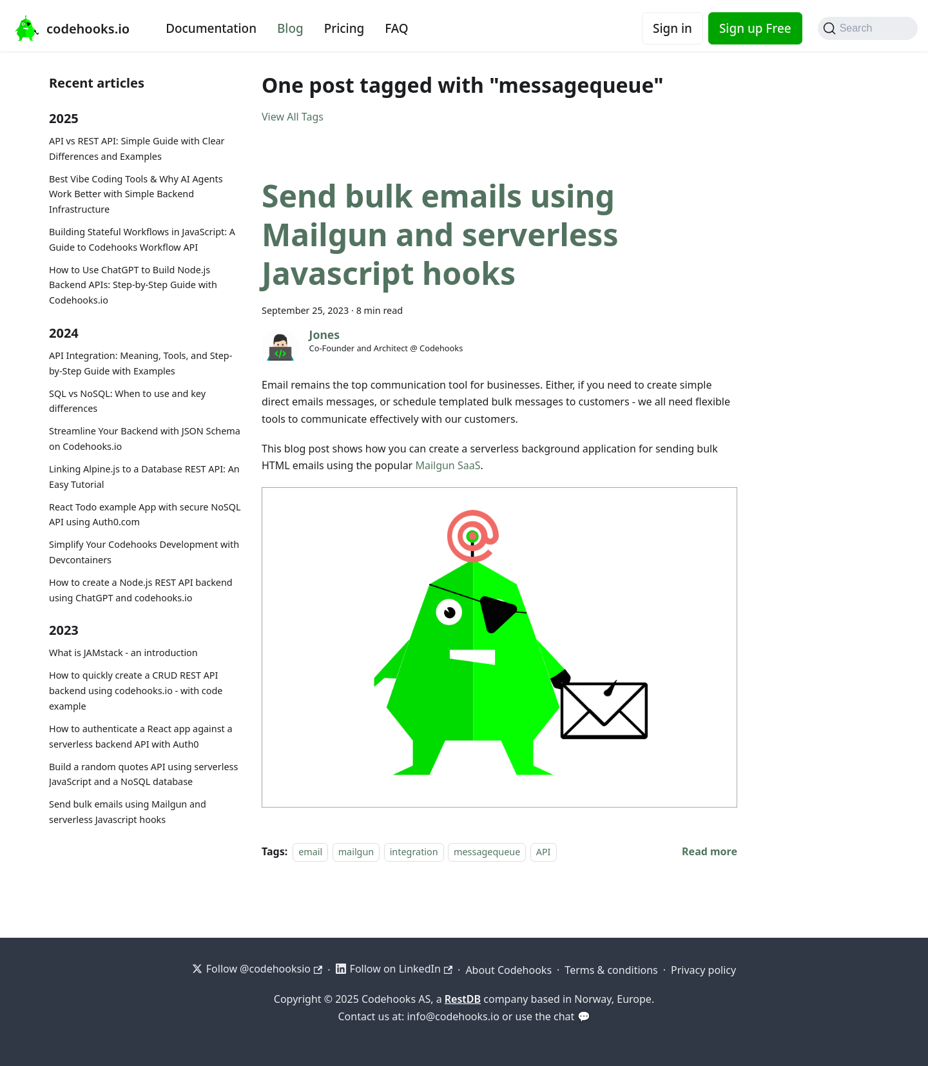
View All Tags (293, 117)
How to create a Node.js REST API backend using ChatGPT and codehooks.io (141, 590)
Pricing (344, 28)
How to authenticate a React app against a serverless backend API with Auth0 (141, 736)
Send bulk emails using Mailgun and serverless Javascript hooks (127, 812)
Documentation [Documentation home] (211, 28)
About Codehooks (508, 970)
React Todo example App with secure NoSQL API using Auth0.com (145, 514)
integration (414, 852)
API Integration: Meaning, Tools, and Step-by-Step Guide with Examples (140, 363)
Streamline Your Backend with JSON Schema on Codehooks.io (144, 438)
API (543, 852)
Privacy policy (703, 970)
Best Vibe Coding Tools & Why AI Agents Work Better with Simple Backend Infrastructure (136, 194)
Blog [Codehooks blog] (290, 28)
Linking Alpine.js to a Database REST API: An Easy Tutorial (144, 476)
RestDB (463, 999)
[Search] (868, 28)
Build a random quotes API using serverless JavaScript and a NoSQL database (143, 774)
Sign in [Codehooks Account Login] (672, 28)
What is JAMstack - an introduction (123, 652)
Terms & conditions (611, 970)
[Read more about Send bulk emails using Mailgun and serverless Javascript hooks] (709, 851)
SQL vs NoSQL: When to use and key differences (127, 401)
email (310, 852)
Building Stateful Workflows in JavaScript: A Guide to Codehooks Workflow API (142, 239)
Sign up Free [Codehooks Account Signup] (755, 28)
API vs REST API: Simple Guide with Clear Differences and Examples (137, 148)
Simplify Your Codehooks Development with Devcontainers (144, 552)
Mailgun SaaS (447, 465)
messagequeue (487, 852)
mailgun (356, 852)
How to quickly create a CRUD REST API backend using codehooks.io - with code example (135, 690)
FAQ (396, 28)
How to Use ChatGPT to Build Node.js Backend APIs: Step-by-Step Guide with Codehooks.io (133, 285)
